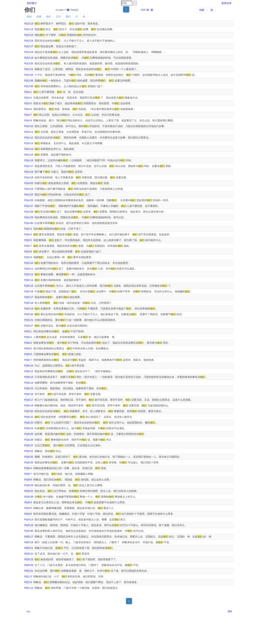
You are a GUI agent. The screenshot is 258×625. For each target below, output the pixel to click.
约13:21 (28, 69)
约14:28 (28, 211)
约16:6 (28, 354)
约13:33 (28, 74)
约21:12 (28, 587)
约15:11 (28, 268)
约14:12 (28, 137)
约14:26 (28, 200)
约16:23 (28, 422)
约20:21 (28, 547)
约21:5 (28, 576)
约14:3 (28, 103)
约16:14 (28, 382)
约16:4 (28, 342)
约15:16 (28, 291)
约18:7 (28, 473)
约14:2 (28, 97)
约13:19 (28, 57)
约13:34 (28, 80)
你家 (201, 9)
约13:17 (28, 46)
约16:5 (28, 348)
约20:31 (28, 570)
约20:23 (28, 559)
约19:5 (28, 508)
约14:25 (28, 194)
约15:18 (28, 302)
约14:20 (28, 183)
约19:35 (28, 530)
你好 (29, 16)
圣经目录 (226, 3)
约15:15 (28, 285)
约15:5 (28, 240)
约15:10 (28, 262)
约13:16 (28, 40)
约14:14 (28, 148)
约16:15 (28, 388)
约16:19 (28, 405)
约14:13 (28, 143)
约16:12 (28, 371)
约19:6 (28, 513)
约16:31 (28, 451)
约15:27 (28, 325)
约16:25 (28, 433)
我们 (68, 16)
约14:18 (28, 171)
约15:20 (28, 314)
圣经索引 (32, 3)
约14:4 (28, 109)
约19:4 (28, 502)
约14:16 (28, 160)
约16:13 (28, 376)
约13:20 (28, 63)
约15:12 (28, 274)
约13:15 (28, 34)
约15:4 (28, 234)
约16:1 (28, 331)
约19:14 (28, 519)
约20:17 (28, 536)
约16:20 (28, 411)
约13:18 (28, 52)
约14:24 (28, 188)
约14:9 (28, 120)
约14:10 (28, 126)
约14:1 (28, 91)
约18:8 (28, 479)
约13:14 (28, 29)
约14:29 (28, 217)
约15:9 (28, 257)
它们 (58, 16)
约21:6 (28, 582)
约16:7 (28, 359)
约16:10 (28, 365)
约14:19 (28, 177)
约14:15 (28, 154)
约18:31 (28, 490)
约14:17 (28, 166)
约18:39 (28, 496)
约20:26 (28, 565)
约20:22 (28, 553)
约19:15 (28, 525)
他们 (48, 16)
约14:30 (28, 223)
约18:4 (28, 468)
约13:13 (28, 23)
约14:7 (28, 114)
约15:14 (28, 280)
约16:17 (28, 399)
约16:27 (28, 445)
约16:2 (28, 337)
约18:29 (28, 485)
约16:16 (28, 394)
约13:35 (28, 86)
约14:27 (28, 205)
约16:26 (28, 439)
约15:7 (28, 245)
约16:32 (28, 456)
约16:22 (28, 416)
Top (28, 611)
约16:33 (28, 462)
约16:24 (28, 428)
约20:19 (28, 542)
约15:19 (28, 308)
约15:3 (28, 228)
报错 (230, 611)
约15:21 (28, 319)
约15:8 (28, 251)
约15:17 (28, 297)
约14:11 (28, 131)
